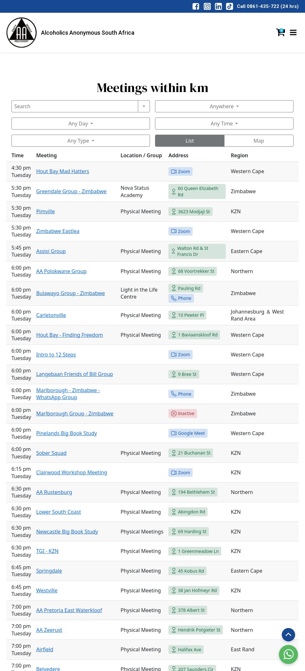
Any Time (222, 123)
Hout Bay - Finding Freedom (69, 334)
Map (258, 140)
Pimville (45, 211)
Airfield (44, 649)
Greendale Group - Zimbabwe (71, 191)
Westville (47, 590)
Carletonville (51, 315)
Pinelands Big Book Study (66, 433)
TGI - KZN (47, 550)
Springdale (49, 570)
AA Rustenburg (54, 492)
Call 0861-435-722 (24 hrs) (268, 6)
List (190, 140)
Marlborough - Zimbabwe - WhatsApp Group (68, 394)
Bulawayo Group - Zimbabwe (70, 293)
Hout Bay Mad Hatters (62, 171)
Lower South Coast (58, 511)
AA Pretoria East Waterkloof (69, 610)
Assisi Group (51, 251)
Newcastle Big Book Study (67, 531)
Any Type (78, 140)
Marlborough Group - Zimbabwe (74, 413)
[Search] (74, 106)
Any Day (78, 123)
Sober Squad (51, 452)
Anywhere (222, 106)
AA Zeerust (49, 629)
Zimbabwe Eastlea (58, 231)
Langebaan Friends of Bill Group (74, 374)
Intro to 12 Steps (56, 354)
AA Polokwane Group (61, 271)
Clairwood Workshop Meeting (71, 472)
